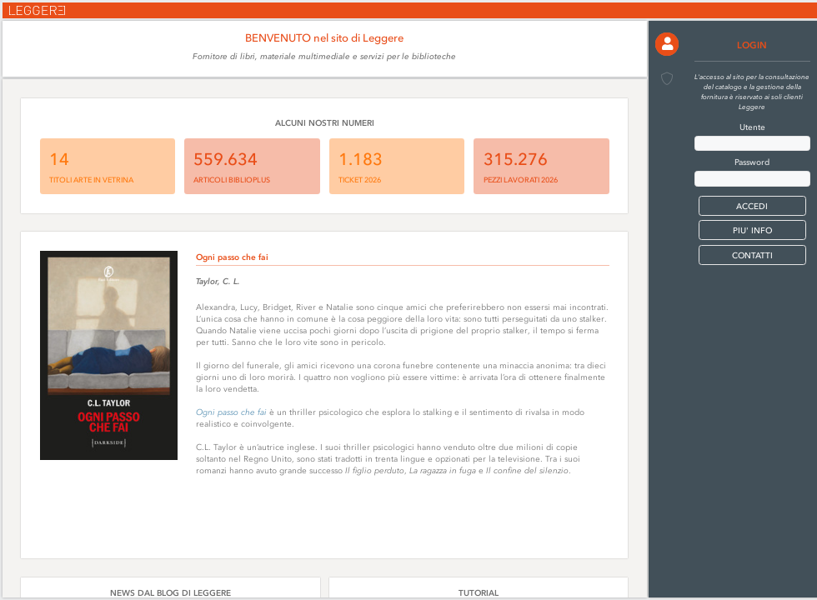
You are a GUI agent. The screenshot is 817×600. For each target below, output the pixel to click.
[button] (667, 44)
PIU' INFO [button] (752, 230)
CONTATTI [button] (752, 255)
